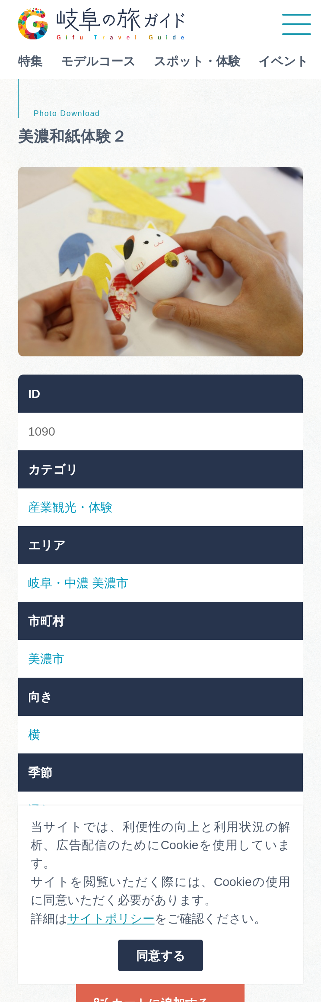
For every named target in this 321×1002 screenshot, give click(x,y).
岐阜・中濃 (58, 583)
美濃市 (110, 583)
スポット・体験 (197, 61)
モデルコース (98, 61)
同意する (160, 956)
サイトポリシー (111, 918)
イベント (283, 61)
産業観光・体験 (70, 507)
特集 (30, 61)
